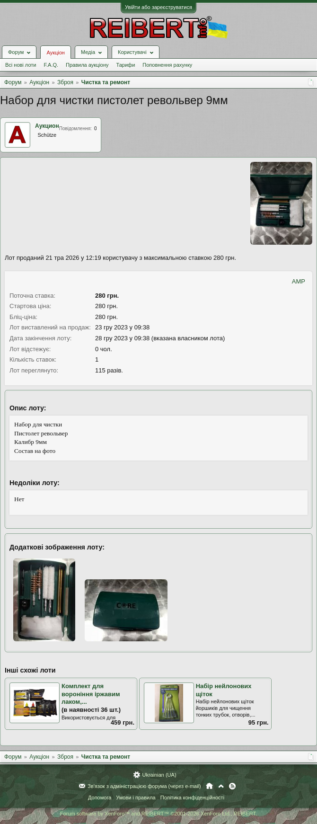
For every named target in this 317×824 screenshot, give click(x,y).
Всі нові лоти (20, 65)
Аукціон (55, 52)
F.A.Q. (51, 65)
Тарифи (125, 65)
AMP (298, 281)
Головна (209, 786)
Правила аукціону (87, 65)
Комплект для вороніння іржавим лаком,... (91, 693)
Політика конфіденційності (192, 797)
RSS (232, 786)
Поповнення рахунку (167, 65)
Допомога (99, 797)
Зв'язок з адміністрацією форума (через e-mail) (144, 786)
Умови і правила (135, 797)
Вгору (221, 786)
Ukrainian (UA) (159, 775)
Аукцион (47, 126)
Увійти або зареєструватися (158, 7)
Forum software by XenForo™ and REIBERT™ (158, 813)
